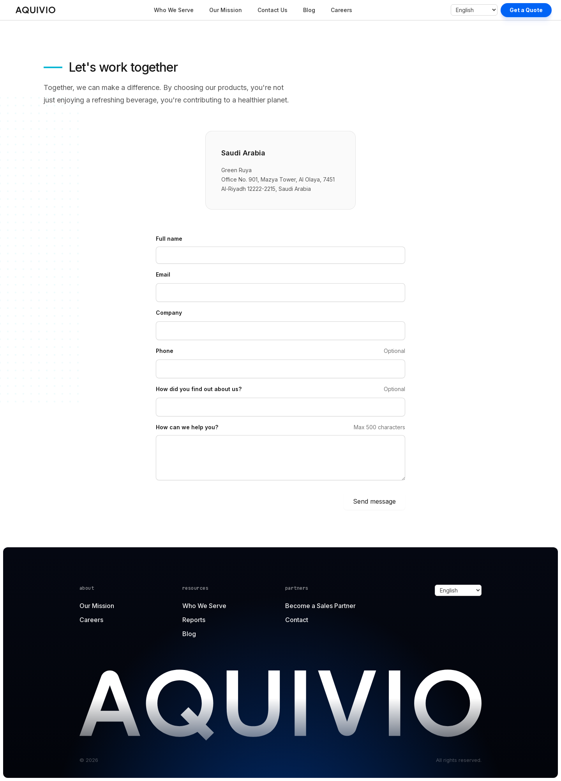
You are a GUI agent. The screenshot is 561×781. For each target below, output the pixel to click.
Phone (164, 350)
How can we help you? (187, 427)
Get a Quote (526, 10)
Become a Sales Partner (320, 606)
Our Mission (225, 10)
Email (163, 274)
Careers (341, 10)
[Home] (35, 10)
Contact (296, 620)
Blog (309, 10)
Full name (169, 238)
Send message (374, 501)
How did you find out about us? (199, 389)
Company (169, 312)
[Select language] (474, 10)
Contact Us (273, 10)
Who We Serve (174, 10)
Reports (193, 620)
